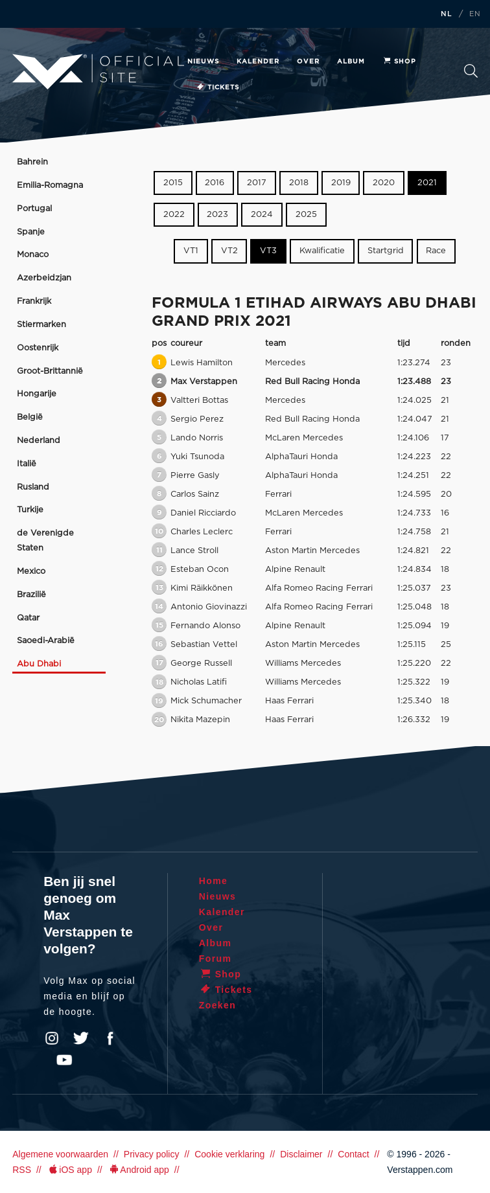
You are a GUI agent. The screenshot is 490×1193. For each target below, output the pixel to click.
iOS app (69, 1170)
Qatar (28, 618)
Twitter (81, 1038)
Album (351, 61)
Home (213, 881)
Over (308, 61)
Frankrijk (34, 301)
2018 (299, 183)
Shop (399, 61)
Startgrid (386, 251)
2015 (173, 183)
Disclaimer (301, 1154)
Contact (353, 1154)
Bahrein (32, 162)
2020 (384, 183)
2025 (306, 214)
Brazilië (31, 595)
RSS (21, 1170)
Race (436, 251)
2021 (427, 183)
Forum (215, 958)
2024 (262, 214)
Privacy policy (152, 1154)
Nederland (38, 441)
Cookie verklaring (229, 1154)
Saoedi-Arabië (46, 641)
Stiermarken (41, 325)
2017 (256, 183)
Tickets (217, 87)
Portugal (34, 209)
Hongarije (36, 394)
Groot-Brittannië (50, 371)
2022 (174, 214)
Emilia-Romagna (50, 185)
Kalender (258, 61)
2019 (341, 183)
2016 (214, 183)
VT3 (268, 251)
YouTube (64, 1060)
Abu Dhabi (39, 664)
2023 (217, 214)
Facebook (110, 1038)
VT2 (229, 251)
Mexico (31, 571)
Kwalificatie (322, 251)
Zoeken (471, 71)
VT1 (190, 251)
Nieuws (203, 61)
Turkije (30, 510)
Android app (138, 1170)
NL (446, 14)
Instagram (51, 1038)
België (30, 417)
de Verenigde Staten (45, 540)
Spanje (31, 232)
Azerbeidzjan (44, 278)
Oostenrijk (37, 348)
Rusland (33, 487)
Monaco (33, 255)
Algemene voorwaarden (60, 1154)
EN (475, 14)
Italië (26, 464)
